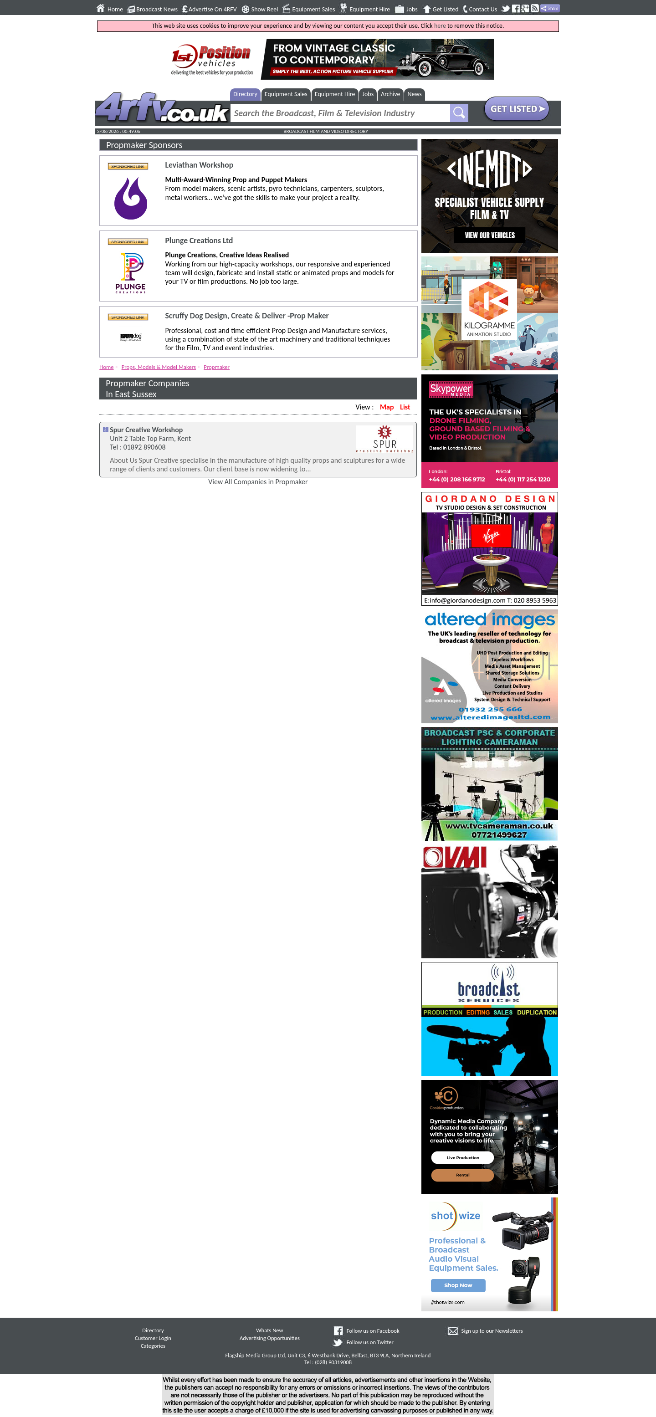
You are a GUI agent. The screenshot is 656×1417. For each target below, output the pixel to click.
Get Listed (446, 9)
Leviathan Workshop (199, 165)
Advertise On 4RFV (213, 9)
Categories (153, 1345)
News (415, 94)
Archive (390, 94)
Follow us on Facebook (373, 1330)
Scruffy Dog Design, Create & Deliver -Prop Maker (246, 316)
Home (115, 9)
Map (387, 407)
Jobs (412, 9)
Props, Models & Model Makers (159, 366)
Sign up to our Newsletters (492, 1330)
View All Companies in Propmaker (258, 481)
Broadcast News (157, 9)
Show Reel (264, 9)
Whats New (269, 1330)
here (440, 26)
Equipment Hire (369, 9)
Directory (245, 94)
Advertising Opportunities (270, 1338)
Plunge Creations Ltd (199, 241)
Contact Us (483, 9)
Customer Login (153, 1338)
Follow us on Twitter (370, 1342)
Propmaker (217, 366)
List (405, 407)
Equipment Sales (313, 9)
